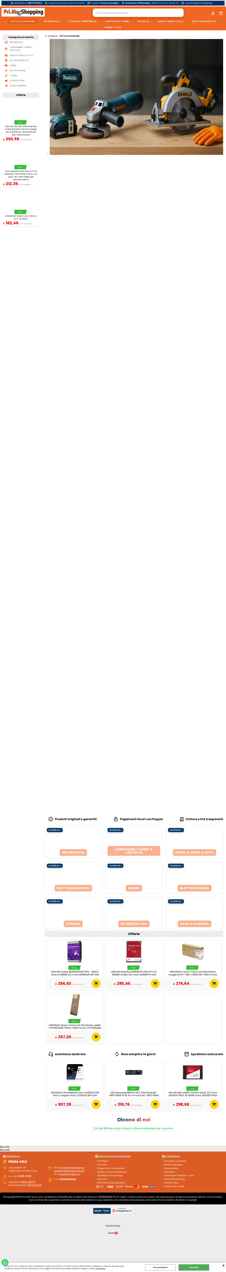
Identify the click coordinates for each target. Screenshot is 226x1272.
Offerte (21, 95)
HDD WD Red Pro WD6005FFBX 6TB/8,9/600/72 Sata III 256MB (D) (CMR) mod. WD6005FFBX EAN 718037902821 (21, 130)
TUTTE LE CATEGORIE (22, 21)
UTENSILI (13, 75)
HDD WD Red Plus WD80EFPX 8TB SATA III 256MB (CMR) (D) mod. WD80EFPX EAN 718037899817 (134, 974)
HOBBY (13, 65)
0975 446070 (28, 1181)
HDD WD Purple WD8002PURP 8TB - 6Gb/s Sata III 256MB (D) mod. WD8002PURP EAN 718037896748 (75, 974)
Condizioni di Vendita (175, 1161)
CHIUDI (224, 1265)
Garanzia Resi (171, 1168)
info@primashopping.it (72, 1167)
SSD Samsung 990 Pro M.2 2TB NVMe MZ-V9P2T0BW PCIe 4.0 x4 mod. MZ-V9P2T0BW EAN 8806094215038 (134, 1095)
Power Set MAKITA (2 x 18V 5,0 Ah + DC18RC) (21, 217)
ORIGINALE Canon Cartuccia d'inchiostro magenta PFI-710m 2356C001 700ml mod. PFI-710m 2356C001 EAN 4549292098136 (193, 974)
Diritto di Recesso (173, 1164)
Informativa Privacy (174, 1179)
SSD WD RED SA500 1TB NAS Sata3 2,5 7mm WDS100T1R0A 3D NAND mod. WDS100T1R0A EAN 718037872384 (192, 1095)
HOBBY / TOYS (112, 27)
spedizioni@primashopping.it (69, 1170)
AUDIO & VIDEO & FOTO (21, 55)
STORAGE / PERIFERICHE (83, 21)
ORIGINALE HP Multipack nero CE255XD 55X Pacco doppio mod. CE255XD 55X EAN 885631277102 (75, 1095)
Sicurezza (169, 1171)
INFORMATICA (52, 21)
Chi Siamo (103, 1161)
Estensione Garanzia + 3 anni (179, 1175)
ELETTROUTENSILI (18, 70)
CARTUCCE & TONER (117, 21)
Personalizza (160, 1267)
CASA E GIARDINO (18, 85)
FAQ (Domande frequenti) (111, 1182)
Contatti (102, 1164)
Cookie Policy (100, 1268)
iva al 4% (102, 1179)
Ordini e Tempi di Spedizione (112, 1171)
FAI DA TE (143, 21)
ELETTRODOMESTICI (204, 21)
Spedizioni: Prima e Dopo (110, 1175)
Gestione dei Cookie (174, 1186)
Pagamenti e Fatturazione (111, 1168)
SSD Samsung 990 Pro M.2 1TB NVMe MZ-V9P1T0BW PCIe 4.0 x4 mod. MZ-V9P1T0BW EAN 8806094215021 (20, 175)
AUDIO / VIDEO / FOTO (170, 21)
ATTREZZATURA (17, 80)
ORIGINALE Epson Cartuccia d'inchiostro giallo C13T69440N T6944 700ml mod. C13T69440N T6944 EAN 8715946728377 (75, 1028)
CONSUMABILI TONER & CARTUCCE (21, 49)
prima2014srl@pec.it (69, 1174)
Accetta (193, 1267)
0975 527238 (34, 1185)
